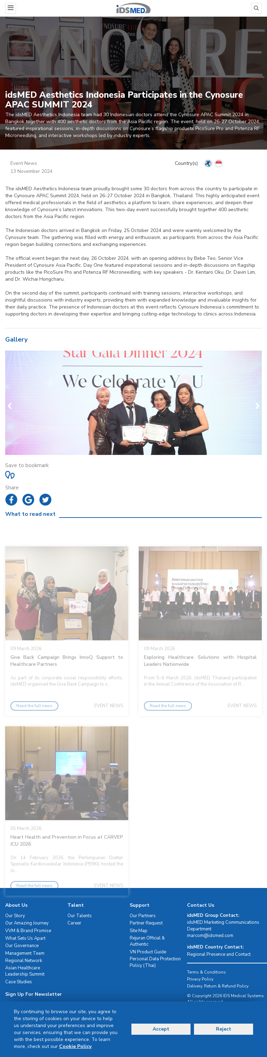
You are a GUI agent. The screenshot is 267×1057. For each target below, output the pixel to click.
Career (74, 923)
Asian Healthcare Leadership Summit (24, 971)
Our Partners (143, 916)
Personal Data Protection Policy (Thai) (155, 962)
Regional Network (23, 961)
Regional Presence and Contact (219, 954)
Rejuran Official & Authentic (147, 941)
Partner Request (146, 923)
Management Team (24, 953)
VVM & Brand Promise (28, 931)
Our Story (15, 916)
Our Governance (22, 946)
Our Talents (79, 916)
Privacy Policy (200, 979)
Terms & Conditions (206, 972)
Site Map (138, 931)
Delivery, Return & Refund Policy (218, 986)
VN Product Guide (148, 952)
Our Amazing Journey (27, 923)
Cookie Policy (75, 1046)
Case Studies (18, 982)
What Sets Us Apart (25, 938)
